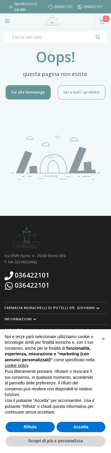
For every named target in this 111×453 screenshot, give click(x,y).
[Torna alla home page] (52, 20)
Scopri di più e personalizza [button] (55, 440)
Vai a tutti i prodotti (81, 92)
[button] (55, 307)
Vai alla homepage (28, 92)
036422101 (63, 6)
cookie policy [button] (16, 365)
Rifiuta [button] (30, 427)
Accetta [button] (81, 427)
